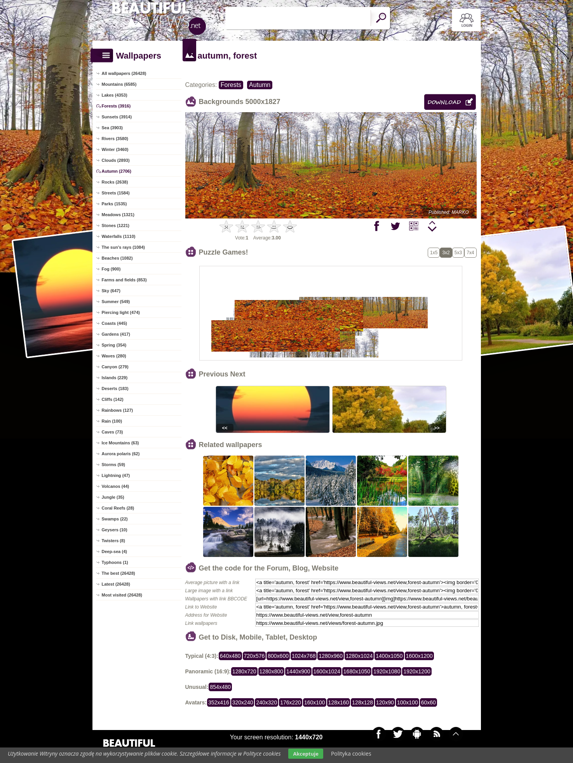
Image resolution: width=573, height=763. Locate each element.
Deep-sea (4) (114, 551)
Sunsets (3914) (117, 116)
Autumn (259, 85)
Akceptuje (305, 753)
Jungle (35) (113, 497)
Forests (231, 85)
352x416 (218, 702)
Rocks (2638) (115, 182)
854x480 (220, 687)
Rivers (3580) (115, 138)
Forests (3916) (116, 106)
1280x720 (244, 671)
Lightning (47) (116, 475)
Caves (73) (112, 432)
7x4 (470, 252)
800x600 (278, 656)
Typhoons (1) (115, 562)
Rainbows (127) (117, 410)
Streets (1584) (116, 193)
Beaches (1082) (117, 258)
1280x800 (272, 671)
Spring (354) (114, 345)
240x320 (266, 702)
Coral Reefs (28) (118, 508)
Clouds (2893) (116, 160)
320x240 (242, 702)
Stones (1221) (116, 225)
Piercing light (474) (121, 312)
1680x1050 (356, 671)
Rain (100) (112, 421)
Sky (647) (111, 290)
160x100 (314, 702)
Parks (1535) (114, 203)
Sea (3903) (112, 127)
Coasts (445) (114, 323)
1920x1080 (386, 671)
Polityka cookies (351, 753)
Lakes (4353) (114, 95)
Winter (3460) (115, 149)
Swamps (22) (115, 519)
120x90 (385, 702)
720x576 (254, 656)
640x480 (230, 656)
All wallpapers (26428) (124, 73)
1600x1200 (419, 656)
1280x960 (331, 656)
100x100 (407, 702)
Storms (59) (113, 464)
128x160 (338, 702)
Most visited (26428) (122, 595)
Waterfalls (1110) (119, 236)
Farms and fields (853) (124, 279)
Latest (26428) (116, 584)
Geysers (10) (114, 529)
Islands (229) (115, 377)
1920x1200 (416, 671)
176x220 (290, 702)
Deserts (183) (115, 388)
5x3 (458, 252)
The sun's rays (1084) (123, 247)
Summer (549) (116, 301)
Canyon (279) (115, 366)
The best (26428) (118, 573)
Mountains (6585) (119, 84)
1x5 (433, 252)
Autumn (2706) (116, 171)
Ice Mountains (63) (120, 442)
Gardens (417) (116, 334)
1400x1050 (389, 656)
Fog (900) (111, 269)
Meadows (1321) (118, 214)
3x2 (445, 252)
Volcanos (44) (115, 486)
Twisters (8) (113, 540)
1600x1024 (326, 671)
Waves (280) (114, 356)
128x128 (362, 702)
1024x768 (304, 656)
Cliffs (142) (113, 399)
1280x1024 (359, 656)
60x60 (428, 702)
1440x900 (298, 671)
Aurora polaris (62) (121, 453)
